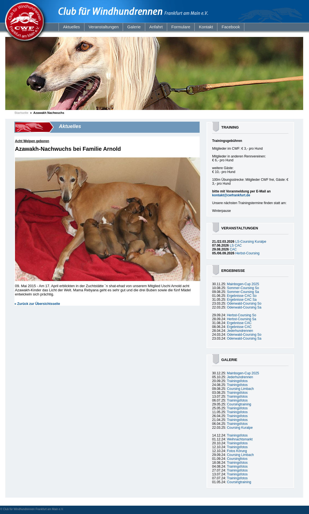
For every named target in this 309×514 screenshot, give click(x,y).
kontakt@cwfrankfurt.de (231, 195)
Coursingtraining (239, 404)
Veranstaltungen (104, 26)
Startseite (21, 112)
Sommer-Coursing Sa (243, 292)
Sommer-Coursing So (243, 288)
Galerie (133, 26)
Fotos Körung (237, 451)
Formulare (180, 26)
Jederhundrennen (240, 331)
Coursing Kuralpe (240, 428)
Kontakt (206, 26)
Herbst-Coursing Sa (241, 319)
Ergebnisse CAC (239, 323)
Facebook (231, 26)
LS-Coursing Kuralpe (250, 242)
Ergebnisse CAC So (242, 296)
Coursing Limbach (240, 389)
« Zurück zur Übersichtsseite (37, 304)
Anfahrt (156, 26)
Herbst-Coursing (247, 253)
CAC (233, 249)
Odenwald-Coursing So (244, 303)
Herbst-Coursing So (241, 315)
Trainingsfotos (237, 381)
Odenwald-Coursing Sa (244, 307)
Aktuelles (71, 26)
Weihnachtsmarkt (239, 439)
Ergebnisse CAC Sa (242, 300)
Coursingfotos (237, 459)
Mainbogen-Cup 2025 (243, 284)
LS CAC (236, 245)
